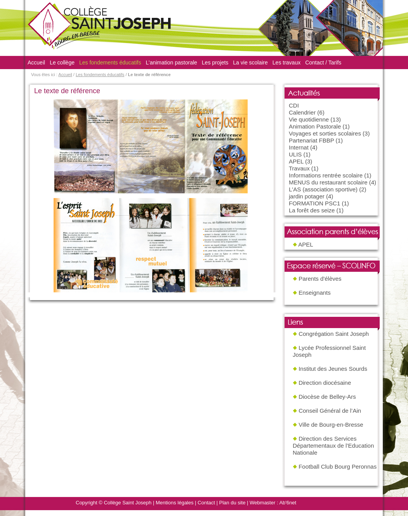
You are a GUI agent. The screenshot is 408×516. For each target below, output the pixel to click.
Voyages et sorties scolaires (325, 133)
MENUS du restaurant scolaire (328, 182)
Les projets (215, 62)
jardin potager (307, 196)
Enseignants (315, 292)
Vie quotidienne (309, 119)
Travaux (299, 168)
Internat (299, 147)
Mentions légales (175, 503)
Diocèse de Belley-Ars (327, 396)
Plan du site (232, 503)
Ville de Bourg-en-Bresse (331, 424)
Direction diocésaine (325, 382)
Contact (206, 503)
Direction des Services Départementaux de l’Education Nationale (333, 445)
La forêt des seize (312, 210)
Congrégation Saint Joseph (334, 333)
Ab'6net (287, 503)
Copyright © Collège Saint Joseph (113, 503)
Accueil (36, 62)
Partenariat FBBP (311, 140)
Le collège (62, 62)
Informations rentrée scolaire (326, 175)
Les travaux (286, 62)
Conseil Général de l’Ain (330, 410)
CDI (294, 105)
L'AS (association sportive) (323, 189)
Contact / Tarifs (323, 62)
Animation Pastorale (315, 126)
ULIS (295, 154)
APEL (296, 161)
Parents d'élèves (320, 278)
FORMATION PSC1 (314, 203)
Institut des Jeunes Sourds (333, 368)
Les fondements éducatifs (110, 62)
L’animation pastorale (171, 62)
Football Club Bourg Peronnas (338, 466)
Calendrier (302, 112)
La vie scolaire (250, 62)
